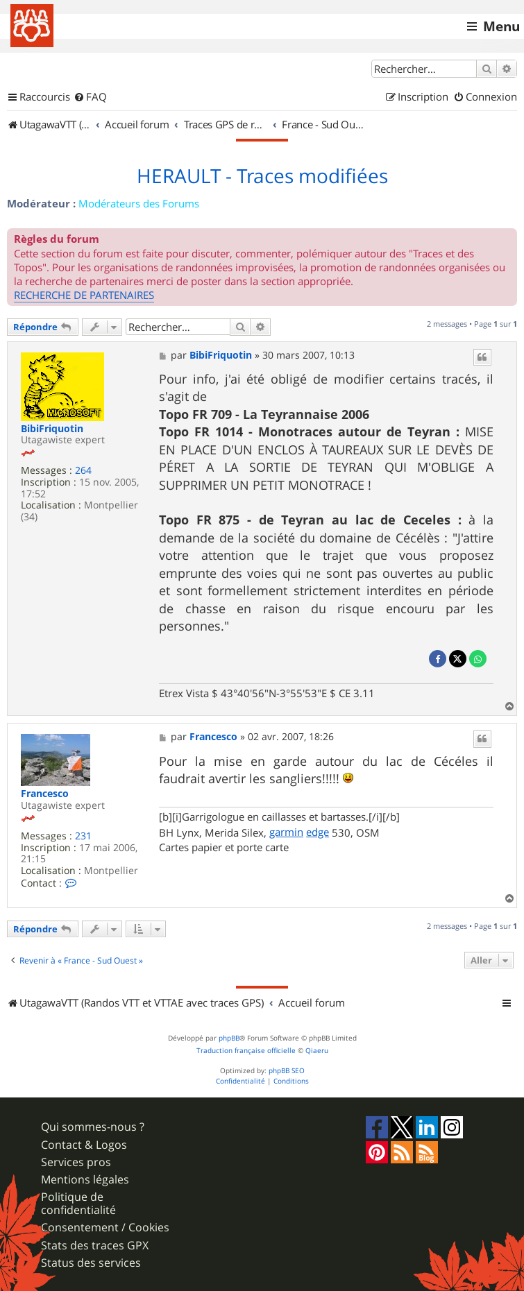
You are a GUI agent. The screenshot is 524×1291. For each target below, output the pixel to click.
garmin (286, 832)
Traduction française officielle (246, 1050)
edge (317, 832)
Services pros (76, 1162)
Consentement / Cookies (105, 1227)
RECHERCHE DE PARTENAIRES (84, 295)
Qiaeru (316, 1050)
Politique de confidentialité (78, 1203)
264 (83, 471)
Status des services (91, 1262)
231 (83, 836)
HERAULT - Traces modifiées (262, 176)
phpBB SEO (287, 1070)
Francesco (45, 794)
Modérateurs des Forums (138, 203)
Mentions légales (85, 1179)
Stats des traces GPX (95, 1245)
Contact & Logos (84, 1145)
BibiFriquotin (52, 429)
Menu (501, 26)
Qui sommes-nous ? (92, 1127)
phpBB (229, 1038)
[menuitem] (90, 97)
